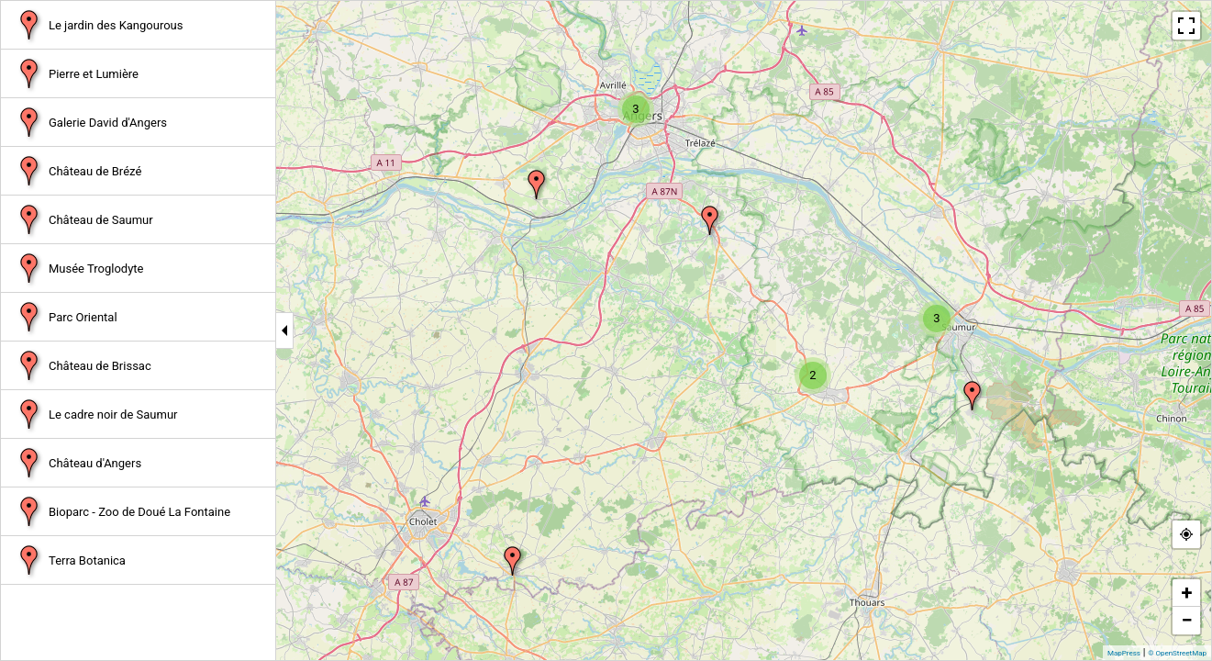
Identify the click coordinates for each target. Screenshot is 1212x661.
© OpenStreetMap (1177, 653)
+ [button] (1187, 592)
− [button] (1186, 620)
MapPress (1123, 653)
